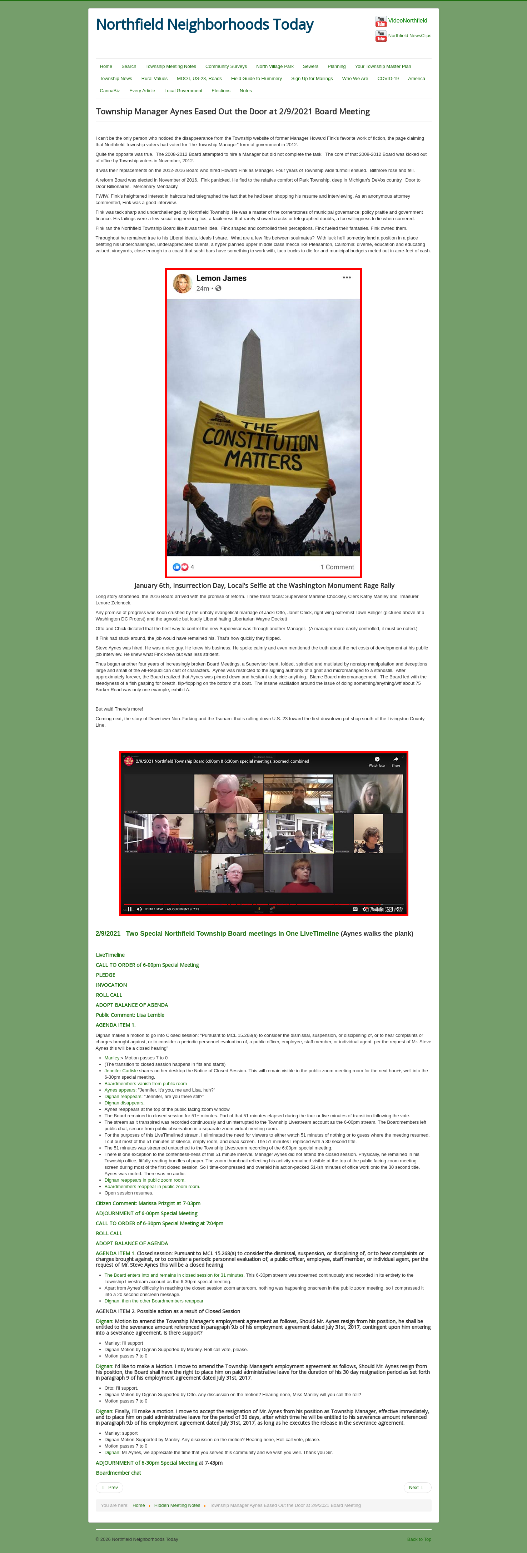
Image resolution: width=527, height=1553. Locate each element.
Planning (337, 66)
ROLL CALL (109, 994)
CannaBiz (110, 90)
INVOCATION (111, 984)
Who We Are (355, 78)
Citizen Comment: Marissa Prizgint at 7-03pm (148, 1203)
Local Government (183, 90)
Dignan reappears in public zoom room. (145, 1180)
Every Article (142, 90)
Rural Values (154, 78)
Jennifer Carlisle (121, 1070)
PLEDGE (105, 974)
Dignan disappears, (125, 1103)
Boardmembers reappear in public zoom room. (152, 1186)
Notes (246, 90)
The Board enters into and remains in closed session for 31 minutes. (175, 1275)
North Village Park (275, 66)
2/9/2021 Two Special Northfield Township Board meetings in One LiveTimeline (217, 933)
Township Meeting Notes (170, 66)
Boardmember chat (118, 1472)
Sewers (310, 66)
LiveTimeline (110, 954)
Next (417, 1487)
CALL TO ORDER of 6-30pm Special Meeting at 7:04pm (159, 1223)
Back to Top (419, 1539)
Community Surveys (226, 66)
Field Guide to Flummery (256, 78)
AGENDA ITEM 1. (115, 1025)
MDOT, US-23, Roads (199, 78)
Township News (116, 78)
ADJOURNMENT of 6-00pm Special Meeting (146, 1213)
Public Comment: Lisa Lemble (130, 1015)
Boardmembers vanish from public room (146, 1083)
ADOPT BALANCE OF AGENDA (132, 1004)
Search (128, 66)
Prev (109, 1487)
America (416, 78)
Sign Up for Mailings (312, 78)
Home (106, 66)
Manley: (113, 1057)
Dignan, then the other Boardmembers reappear (154, 1301)
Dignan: (104, 1321)
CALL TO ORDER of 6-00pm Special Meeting (147, 964)
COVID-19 (388, 78)
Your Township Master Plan (383, 66)
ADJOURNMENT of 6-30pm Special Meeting (146, 1462)
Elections (221, 90)
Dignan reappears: (124, 1096)
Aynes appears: (121, 1090)
